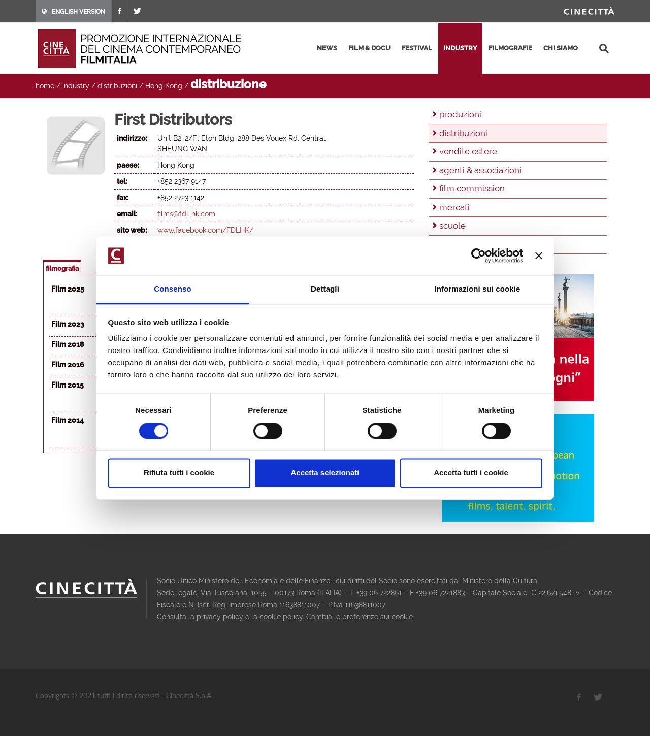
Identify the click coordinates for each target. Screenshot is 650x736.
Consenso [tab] (172, 289)
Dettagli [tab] (325, 289)
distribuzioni (117, 86)
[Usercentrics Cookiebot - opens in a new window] (478, 255)
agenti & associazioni (480, 170)
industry (460, 48)
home (45, 86)
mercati (454, 207)
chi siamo (560, 48)
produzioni (460, 114)
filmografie (510, 48)
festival (417, 48)
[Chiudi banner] (538, 255)
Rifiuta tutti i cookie (179, 473)
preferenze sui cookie (377, 617)
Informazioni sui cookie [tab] (478, 289)
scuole (452, 225)
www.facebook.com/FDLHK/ (205, 230)
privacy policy (220, 617)
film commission (472, 188)
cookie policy (281, 617)
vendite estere (468, 151)
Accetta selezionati (324, 473)
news (327, 48)
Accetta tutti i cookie (471, 473)
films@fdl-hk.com (186, 214)
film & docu (369, 48)
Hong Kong (163, 86)
